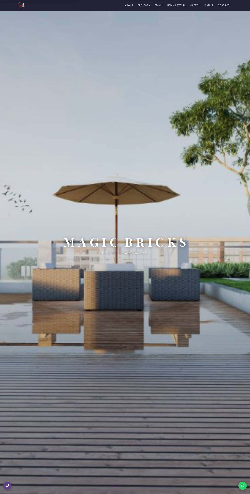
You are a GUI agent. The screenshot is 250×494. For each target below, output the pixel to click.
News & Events (176, 5)
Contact (224, 5)
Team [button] (157, 5)
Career (208, 5)
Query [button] (194, 5)
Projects (144, 5)
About (129, 5)
